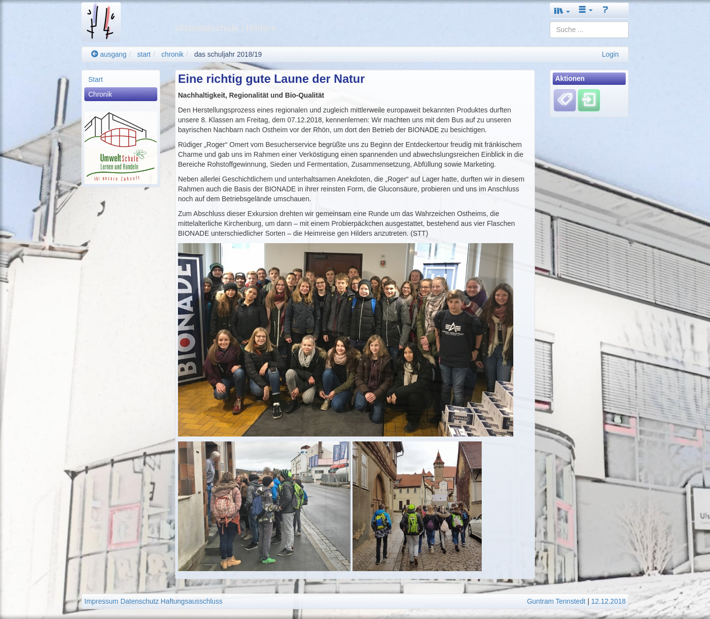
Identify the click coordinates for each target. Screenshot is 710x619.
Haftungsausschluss (191, 601)
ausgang (109, 54)
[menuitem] (120, 79)
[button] (562, 10)
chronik (172, 54)
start (143, 54)
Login (610, 54)
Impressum (101, 601)
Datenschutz (139, 601)
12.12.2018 (608, 601)
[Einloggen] (589, 100)
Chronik (100, 94)
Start (95, 79)
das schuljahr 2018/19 (228, 54)
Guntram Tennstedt (556, 601)
